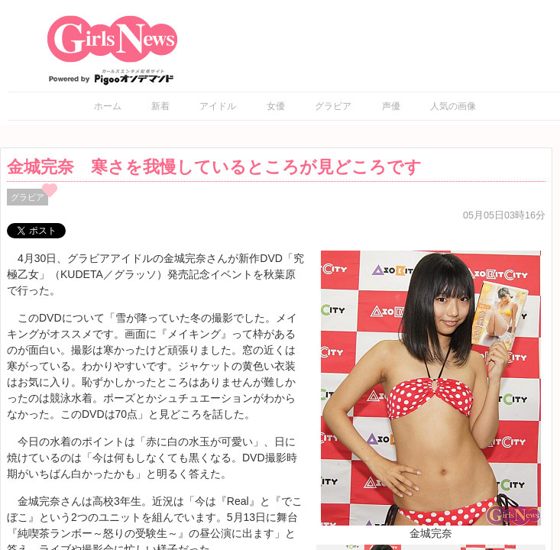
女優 (276, 106)
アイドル (217, 106)
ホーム (107, 106)
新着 (160, 106)
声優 (391, 106)
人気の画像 (453, 106)
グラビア (333, 106)
